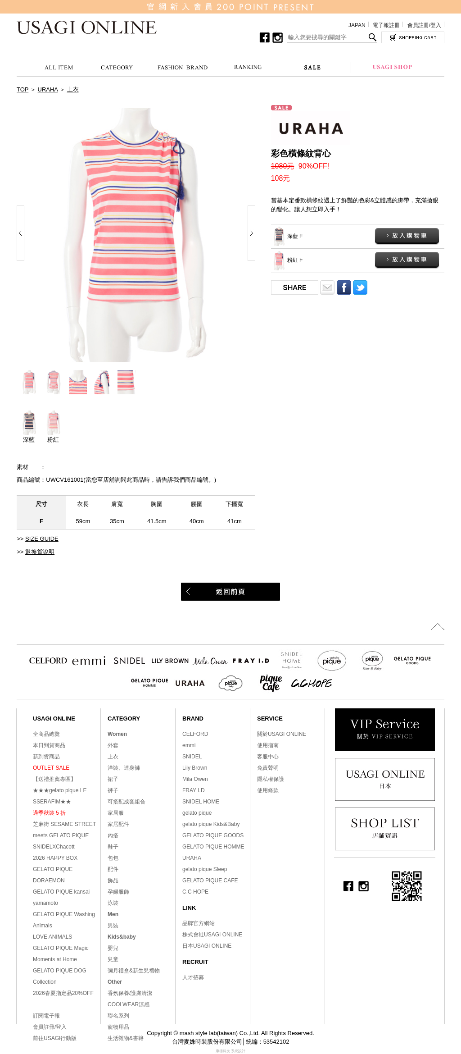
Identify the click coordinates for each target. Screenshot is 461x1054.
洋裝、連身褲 (124, 768)
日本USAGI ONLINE (206, 946)
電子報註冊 (386, 25)
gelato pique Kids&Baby (211, 824)
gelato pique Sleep (204, 869)
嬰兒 (113, 948)
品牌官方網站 (198, 923)
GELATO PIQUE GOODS (213, 835)
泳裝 (113, 903)
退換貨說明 (39, 551)
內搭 (113, 835)
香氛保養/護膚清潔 (130, 993)
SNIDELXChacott (54, 847)
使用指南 (268, 745)
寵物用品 (118, 1027)
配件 (113, 869)
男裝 (113, 925)
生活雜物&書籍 (126, 1038)
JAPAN (357, 25)
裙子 (113, 779)
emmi (188, 745)
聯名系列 (118, 1016)
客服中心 (268, 756)
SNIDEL (192, 756)
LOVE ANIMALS (52, 937)
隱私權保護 (270, 779)
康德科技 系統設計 (230, 1051)
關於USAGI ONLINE (281, 734)
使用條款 (268, 790)
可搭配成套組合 (126, 801)
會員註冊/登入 (424, 25)
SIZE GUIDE (42, 538)
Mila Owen (195, 779)
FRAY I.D (193, 790)
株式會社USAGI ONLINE (212, 934)
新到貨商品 (46, 756)
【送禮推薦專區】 (54, 779)
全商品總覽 (46, 734)
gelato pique (197, 813)
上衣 (73, 89)
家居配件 (118, 824)
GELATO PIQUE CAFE (210, 880)
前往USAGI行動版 (55, 1038)
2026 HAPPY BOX (55, 858)
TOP (22, 89)
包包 (113, 858)
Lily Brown (194, 768)
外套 (113, 745)
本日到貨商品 (49, 745)
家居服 (116, 813)
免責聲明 (268, 768)
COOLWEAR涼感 (128, 1004)
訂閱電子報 (46, 1016)
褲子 (113, 790)
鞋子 (113, 847)
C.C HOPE (195, 892)
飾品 (113, 880)
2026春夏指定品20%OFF (63, 993)
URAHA (48, 89)
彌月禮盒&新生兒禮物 (134, 970)
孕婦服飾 (118, 892)
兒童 (113, 959)
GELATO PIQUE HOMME (213, 847)
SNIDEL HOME (200, 801)
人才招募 (193, 977)
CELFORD (195, 734)
